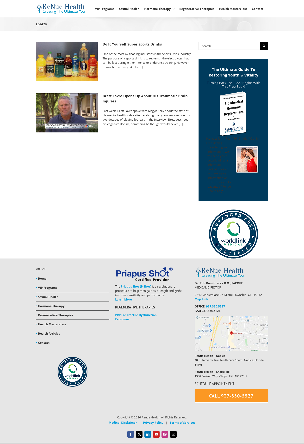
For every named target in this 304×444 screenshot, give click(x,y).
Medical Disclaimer (123, 422)
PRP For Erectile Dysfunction (136, 315)
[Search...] (229, 46)
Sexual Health (48, 297)
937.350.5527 (215, 306)
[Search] (264, 46)
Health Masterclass (52, 324)
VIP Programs (47, 287)
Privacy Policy (153, 422)
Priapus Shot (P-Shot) (136, 286)
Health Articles (49, 333)
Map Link (201, 299)
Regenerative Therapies (55, 315)
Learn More (123, 299)
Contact (44, 342)
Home (42, 278)
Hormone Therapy (51, 306)
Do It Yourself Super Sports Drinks (132, 44)
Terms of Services (182, 422)
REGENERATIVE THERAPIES (135, 307)
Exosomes (122, 319)
